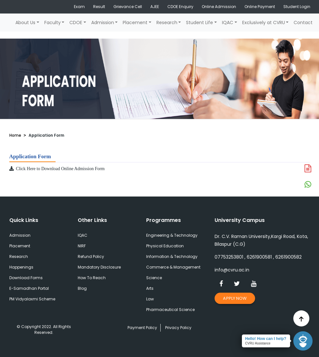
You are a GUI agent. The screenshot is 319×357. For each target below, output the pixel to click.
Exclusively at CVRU (263, 22)
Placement (135, 22)
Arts (150, 288)
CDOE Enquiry (180, 6)
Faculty (52, 22)
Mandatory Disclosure (99, 267)
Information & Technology (172, 256)
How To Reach (92, 277)
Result (99, 6)
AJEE (154, 6)
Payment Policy (142, 327)
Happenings (21, 267)
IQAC (227, 22)
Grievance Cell (127, 6)
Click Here (22, 168)
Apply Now (235, 298)
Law (150, 299)
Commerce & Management (173, 267)
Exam (79, 6)
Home (15, 135)
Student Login (296, 6)
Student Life (199, 22)
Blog (82, 288)
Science (154, 277)
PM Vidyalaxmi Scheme (32, 299)
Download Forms (26, 277)
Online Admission (219, 6)
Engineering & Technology (172, 235)
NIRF (82, 246)
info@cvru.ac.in (232, 270)
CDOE (75, 22)
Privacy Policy (178, 327)
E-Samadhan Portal (29, 288)
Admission (102, 22)
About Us (25, 22)
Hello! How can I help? (265, 338)
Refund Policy (91, 256)
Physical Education (165, 246)
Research (166, 22)
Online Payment (259, 6)
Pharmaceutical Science (170, 309)
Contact (303, 22)
